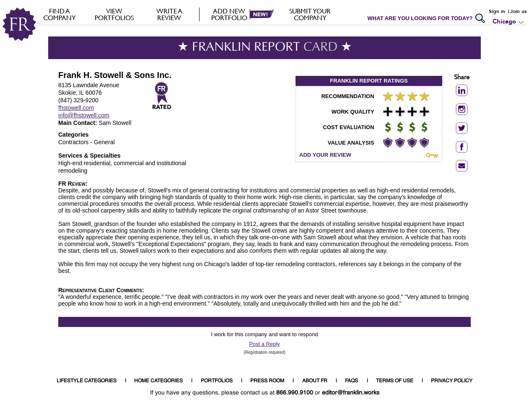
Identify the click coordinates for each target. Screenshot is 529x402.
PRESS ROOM (267, 381)
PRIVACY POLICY (451, 381)
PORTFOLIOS (217, 381)
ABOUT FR (314, 381)
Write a (169, 14)
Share (461, 78)
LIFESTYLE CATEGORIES (87, 381)
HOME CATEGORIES (158, 381)
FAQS (351, 381)
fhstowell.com (76, 107)
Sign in (497, 11)
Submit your (310, 14)
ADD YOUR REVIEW (325, 155)
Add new (229, 14)
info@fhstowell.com (83, 115)
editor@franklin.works (350, 393)
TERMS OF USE (394, 381)
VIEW (114, 14)
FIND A (59, 14)
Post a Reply (264, 344)
